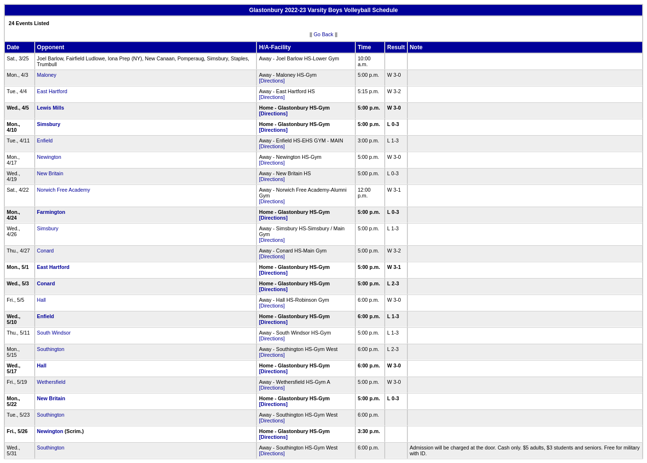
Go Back (324, 34)
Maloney (46, 75)
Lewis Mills (50, 108)
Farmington (51, 212)
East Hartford (52, 91)
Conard (45, 250)
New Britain (50, 173)
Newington (49, 157)
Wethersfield (51, 382)
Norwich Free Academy (63, 190)
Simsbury (49, 124)
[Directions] (271, 81)
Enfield (45, 140)
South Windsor (54, 333)
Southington (51, 349)
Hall (41, 300)
